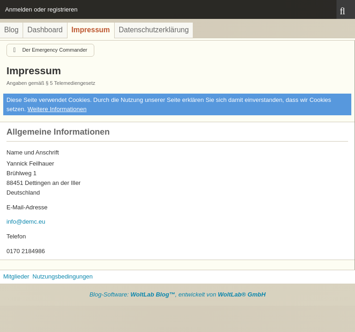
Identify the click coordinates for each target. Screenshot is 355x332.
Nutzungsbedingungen (62, 276)
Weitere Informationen (57, 109)
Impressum (91, 30)
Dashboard (44, 30)
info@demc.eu (25, 221)
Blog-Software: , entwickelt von (177, 294)
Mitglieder (16, 276)
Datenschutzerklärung (154, 30)
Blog (11, 30)
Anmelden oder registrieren (41, 9)
